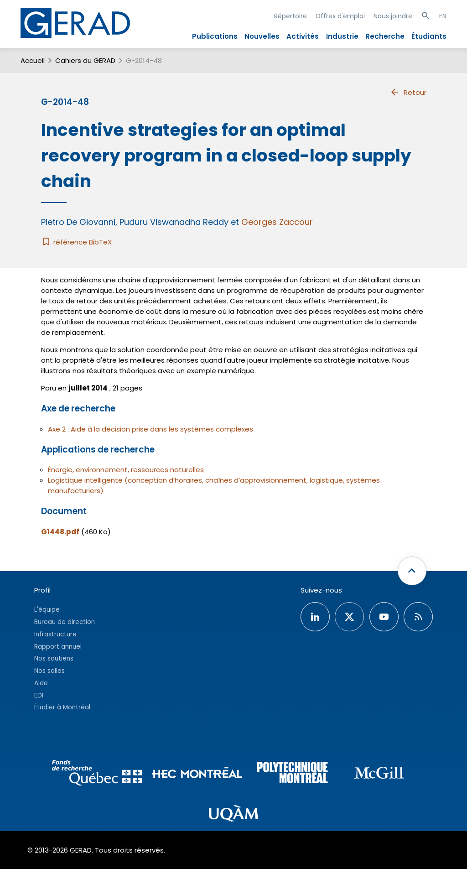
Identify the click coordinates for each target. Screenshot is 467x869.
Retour (407, 92)
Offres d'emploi (340, 16)
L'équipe (47, 609)
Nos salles (49, 670)
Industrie (342, 36)
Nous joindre (393, 16)
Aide (41, 683)
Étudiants (428, 36)
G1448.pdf (60, 531)
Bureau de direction (64, 622)
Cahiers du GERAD (85, 60)
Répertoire (290, 16)
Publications (215, 36)
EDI (38, 695)
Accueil (33, 60)
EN (442, 16)
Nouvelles (262, 36)
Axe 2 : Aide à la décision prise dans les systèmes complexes (150, 429)
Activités (302, 36)
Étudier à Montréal (62, 707)
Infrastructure (55, 634)
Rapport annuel (58, 646)
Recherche (385, 36)
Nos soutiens (53, 658)
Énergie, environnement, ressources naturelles (126, 469)
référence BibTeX (76, 242)
